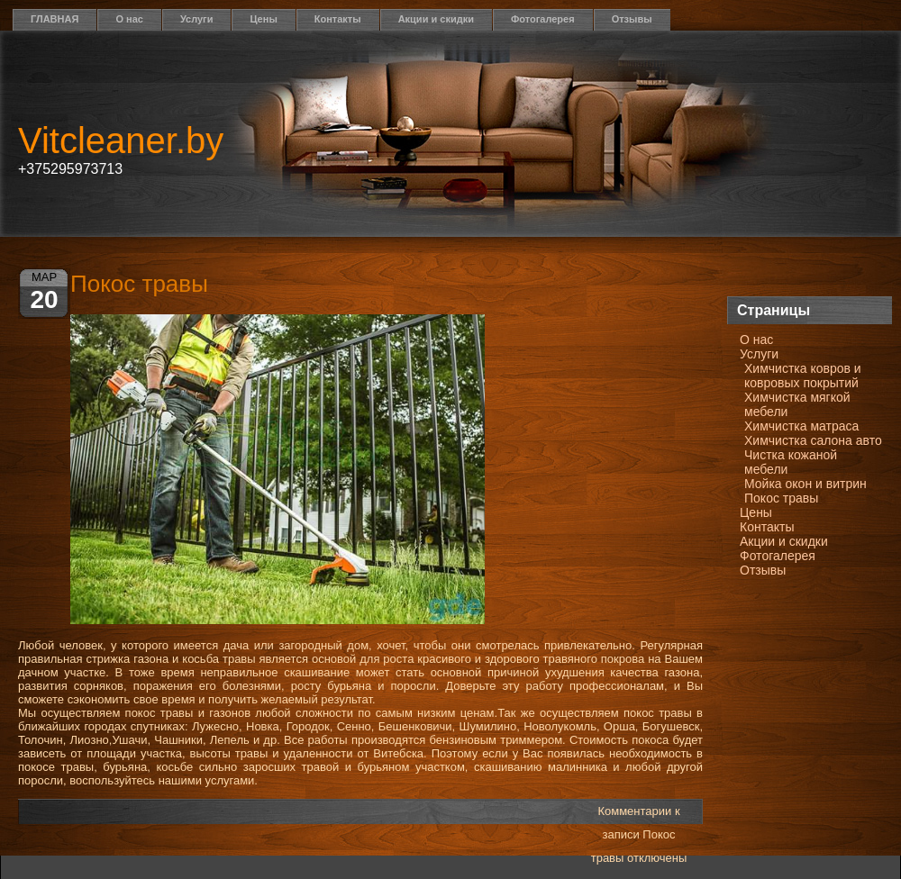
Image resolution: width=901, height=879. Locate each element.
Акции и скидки (436, 19)
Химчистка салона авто (813, 440)
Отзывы (632, 19)
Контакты (337, 19)
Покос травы (781, 498)
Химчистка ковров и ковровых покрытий (802, 375)
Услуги (197, 19)
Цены (263, 19)
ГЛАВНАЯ (54, 19)
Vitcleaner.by (120, 140)
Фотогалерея (543, 19)
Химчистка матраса (801, 426)
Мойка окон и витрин (805, 483)
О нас (129, 19)
